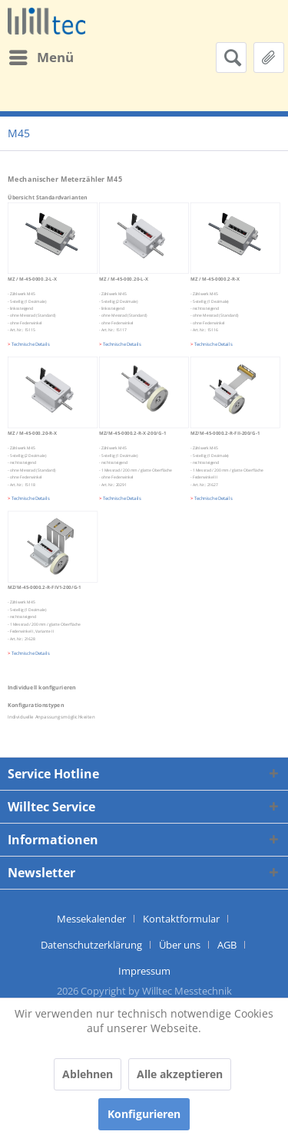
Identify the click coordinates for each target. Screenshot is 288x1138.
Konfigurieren (144, 1114)
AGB (227, 945)
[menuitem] (40, 57)
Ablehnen (87, 1074)
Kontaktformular (181, 919)
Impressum (144, 971)
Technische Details (213, 344)
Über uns (179, 945)
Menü (41, 55)
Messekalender (91, 919)
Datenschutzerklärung (91, 945)
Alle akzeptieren (180, 1074)
